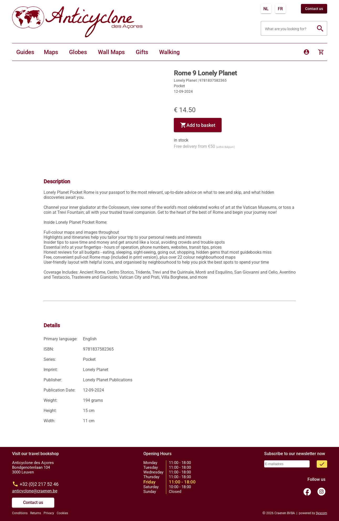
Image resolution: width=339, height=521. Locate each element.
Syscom (321, 513)
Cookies (62, 513)
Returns (35, 513)
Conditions (20, 513)
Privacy (49, 513)
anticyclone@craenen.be (34, 490)
